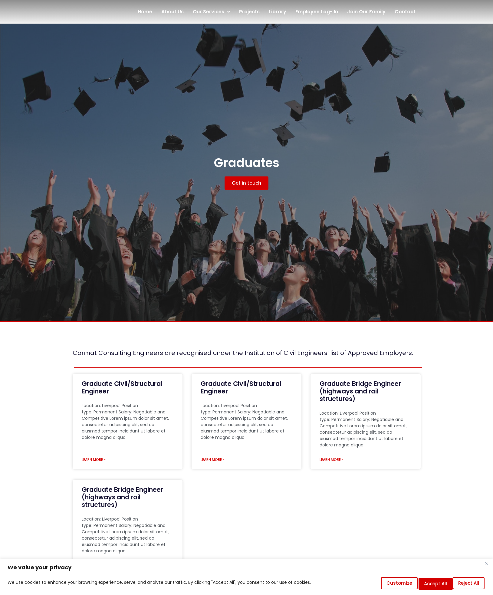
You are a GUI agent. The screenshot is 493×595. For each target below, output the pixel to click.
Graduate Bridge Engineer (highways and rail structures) (360, 391)
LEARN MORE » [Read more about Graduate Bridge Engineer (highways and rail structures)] (331, 459)
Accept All (465, 583)
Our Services (211, 11)
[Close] (486, 566)
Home (145, 11)
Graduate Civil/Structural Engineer (122, 387)
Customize (380, 583)
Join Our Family (366, 11)
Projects (249, 11)
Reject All (423, 583)
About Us (172, 11)
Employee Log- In (316, 11)
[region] (246, 578)
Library (277, 11)
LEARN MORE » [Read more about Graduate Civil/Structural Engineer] (94, 459)
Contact (405, 11)
